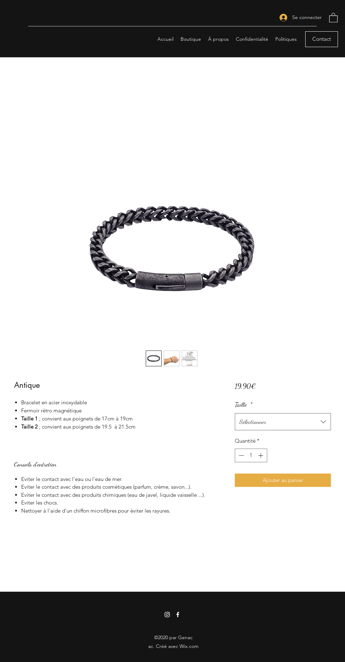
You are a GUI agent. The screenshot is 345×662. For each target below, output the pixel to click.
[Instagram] (167, 614)
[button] (333, 17)
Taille (243, 404)
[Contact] (321, 39)
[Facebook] (177, 614)
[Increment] (261, 455)
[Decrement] (240, 455)
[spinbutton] (251, 455)
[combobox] (283, 422)
